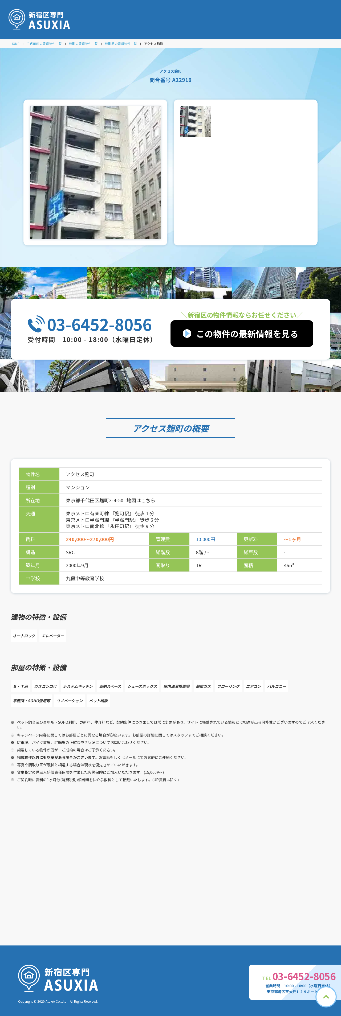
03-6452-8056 (99, 324)
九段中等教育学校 (85, 578)
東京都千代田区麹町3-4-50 (95, 500)
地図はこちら (141, 500)
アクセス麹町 (157, 428)
